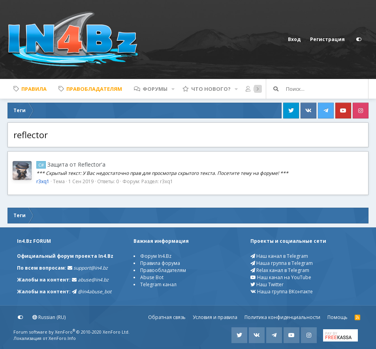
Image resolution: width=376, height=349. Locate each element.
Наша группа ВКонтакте (281, 291)
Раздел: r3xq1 (157, 181)
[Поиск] (327, 89)
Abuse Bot (152, 277)
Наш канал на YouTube (280, 277)
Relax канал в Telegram (279, 270)
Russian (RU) (49, 317)
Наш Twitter (267, 284)
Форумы (155, 88)
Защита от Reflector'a (70, 164)
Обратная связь (167, 317)
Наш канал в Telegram (279, 256)
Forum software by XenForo (71, 332)
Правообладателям (163, 270)
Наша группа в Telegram (281, 263)
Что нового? (211, 88)
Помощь (337, 317)
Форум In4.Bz (155, 256)
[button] (173, 89)
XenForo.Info (62, 338)
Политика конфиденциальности (282, 317)
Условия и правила (215, 317)
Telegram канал (158, 284)
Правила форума (160, 263)
